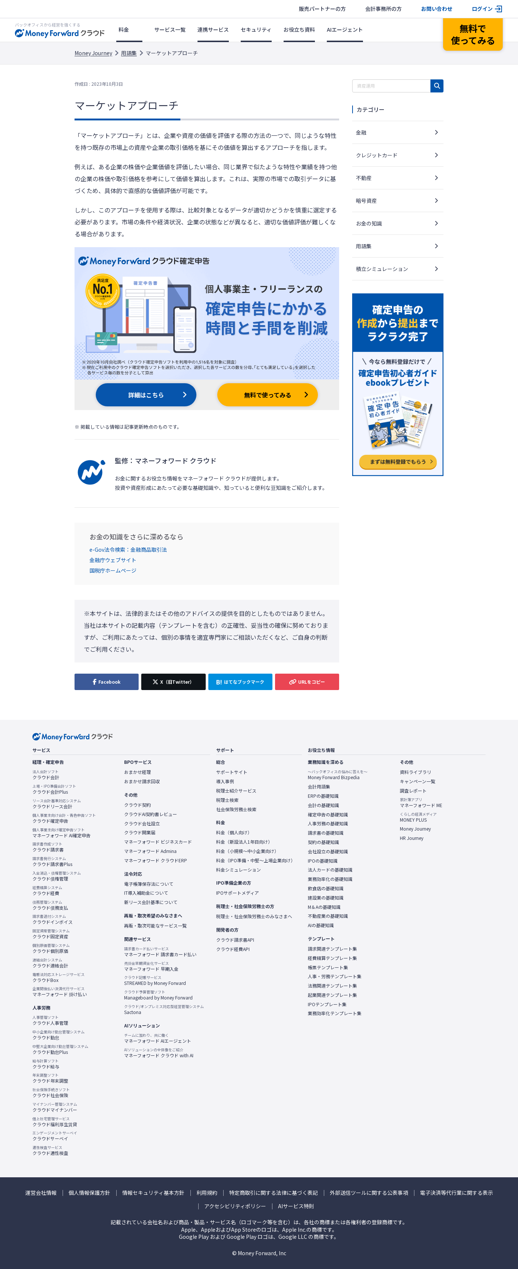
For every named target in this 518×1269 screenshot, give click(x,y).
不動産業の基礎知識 (328, 916)
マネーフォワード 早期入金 (151, 966)
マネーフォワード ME (421, 802)
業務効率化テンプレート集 (334, 1013)
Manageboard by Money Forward (158, 995)
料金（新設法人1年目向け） (244, 842)
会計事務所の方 (383, 8)
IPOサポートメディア (237, 893)
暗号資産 (366, 200)
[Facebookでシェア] (107, 682)
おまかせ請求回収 (142, 781)
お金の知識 (369, 223)
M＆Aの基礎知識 (324, 907)
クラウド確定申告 (64, 818)
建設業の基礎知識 (326, 898)
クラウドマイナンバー (54, 1107)
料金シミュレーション (238, 870)
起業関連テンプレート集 (332, 995)
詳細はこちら (146, 394)
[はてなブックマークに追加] (240, 682)
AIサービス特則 (296, 1206)
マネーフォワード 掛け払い (59, 991)
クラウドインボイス (52, 919)
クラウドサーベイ (54, 1136)
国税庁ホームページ (112, 570)
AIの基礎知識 (321, 925)
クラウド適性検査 (50, 1150)
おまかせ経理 (137, 772)
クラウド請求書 (48, 847)
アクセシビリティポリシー (235, 1206)
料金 (124, 29)
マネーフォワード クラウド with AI (158, 1052)
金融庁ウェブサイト (112, 560)
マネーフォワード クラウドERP (155, 860)
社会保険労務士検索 (236, 809)
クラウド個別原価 (51, 948)
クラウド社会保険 (51, 1092)
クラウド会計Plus (54, 789)
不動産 (364, 178)
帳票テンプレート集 (328, 967)
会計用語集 (319, 787)
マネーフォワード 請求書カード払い (160, 951)
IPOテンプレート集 (327, 1004)
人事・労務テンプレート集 (334, 976)
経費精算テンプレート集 (332, 958)
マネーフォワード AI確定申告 (61, 832)
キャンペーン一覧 (417, 781)
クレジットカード (377, 155)
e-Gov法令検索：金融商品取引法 (128, 549)
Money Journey (93, 53)
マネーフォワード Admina (150, 851)
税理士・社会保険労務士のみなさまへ (254, 916)
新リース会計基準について (150, 902)
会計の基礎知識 (323, 805)
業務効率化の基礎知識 (330, 879)
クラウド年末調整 (50, 1078)
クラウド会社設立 (142, 823)
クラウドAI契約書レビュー (150, 814)
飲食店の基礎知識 (326, 888)
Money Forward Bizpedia (337, 774)
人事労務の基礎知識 (328, 823)
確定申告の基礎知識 (328, 815)
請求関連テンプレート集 (332, 949)
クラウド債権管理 (56, 876)
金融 (361, 132)
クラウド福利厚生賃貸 (54, 1121)
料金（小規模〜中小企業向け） (247, 851)
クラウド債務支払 (50, 905)
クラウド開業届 (139, 832)
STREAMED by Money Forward (155, 980)
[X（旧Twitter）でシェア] (173, 682)
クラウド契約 (137, 805)
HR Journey (411, 838)
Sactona (164, 1009)
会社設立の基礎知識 (328, 851)
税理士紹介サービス (236, 791)
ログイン (482, 8)
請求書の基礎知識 (326, 833)
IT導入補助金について (146, 893)
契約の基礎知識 (323, 842)
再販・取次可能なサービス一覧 (155, 926)
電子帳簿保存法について (148, 884)
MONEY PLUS (418, 817)
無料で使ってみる (267, 394)
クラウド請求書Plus (52, 861)
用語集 (129, 53)
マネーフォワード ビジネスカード (158, 842)
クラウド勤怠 (58, 1034)
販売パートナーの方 (322, 8)
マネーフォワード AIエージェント (157, 1038)
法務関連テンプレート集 (332, 986)
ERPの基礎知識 (323, 796)
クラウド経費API (233, 949)
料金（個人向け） (234, 832)
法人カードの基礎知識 (330, 870)
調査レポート (413, 791)
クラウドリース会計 (56, 803)
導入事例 (225, 781)
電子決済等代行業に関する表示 (456, 1192)
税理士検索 (227, 800)
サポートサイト (231, 772)
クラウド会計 (45, 774)
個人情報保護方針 (89, 1192)
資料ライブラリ (415, 772)
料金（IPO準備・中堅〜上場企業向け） (255, 860)
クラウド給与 (45, 1064)
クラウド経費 (47, 890)
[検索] (436, 85)
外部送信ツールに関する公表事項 (369, 1192)
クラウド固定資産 (51, 933)
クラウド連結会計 (50, 963)
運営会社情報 (41, 1192)
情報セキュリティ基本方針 (153, 1192)
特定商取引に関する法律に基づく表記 (273, 1192)
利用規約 (206, 1192)
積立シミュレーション (382, 269)
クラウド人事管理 (50, 1020)
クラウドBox (58, 977)
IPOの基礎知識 (323, 861)
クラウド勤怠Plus (60, 1049)
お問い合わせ (436, 8)
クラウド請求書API (235, 940)
